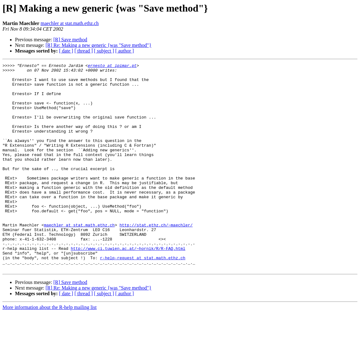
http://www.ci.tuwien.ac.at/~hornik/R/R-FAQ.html (128, 286)
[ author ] (124, 50)
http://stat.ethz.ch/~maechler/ (155, 257)
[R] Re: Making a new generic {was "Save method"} (99, 45)
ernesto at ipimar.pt (112, 66)
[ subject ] (104, 50)
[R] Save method (70, 39)
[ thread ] (83, 50)
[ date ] (66, 50)
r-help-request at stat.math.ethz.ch (142, 297)
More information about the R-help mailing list (49, 348)
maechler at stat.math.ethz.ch (70, 23)
